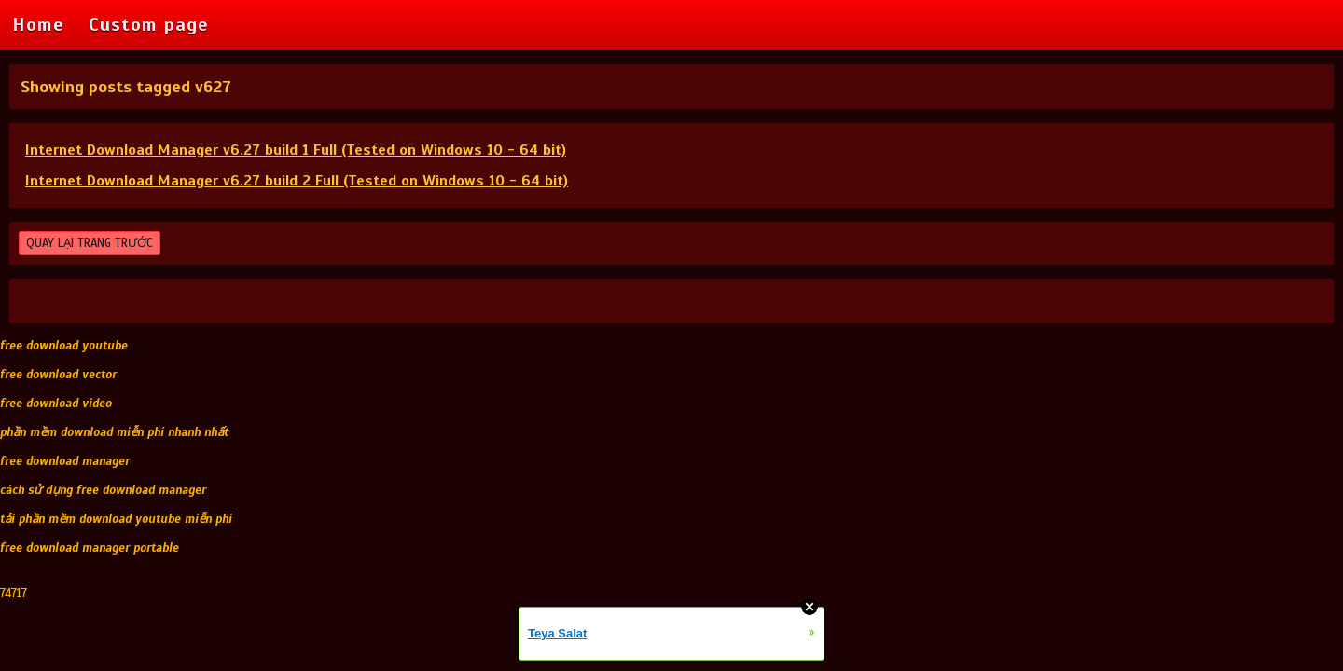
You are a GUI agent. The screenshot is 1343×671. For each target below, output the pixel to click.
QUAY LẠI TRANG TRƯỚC (89, 243)
